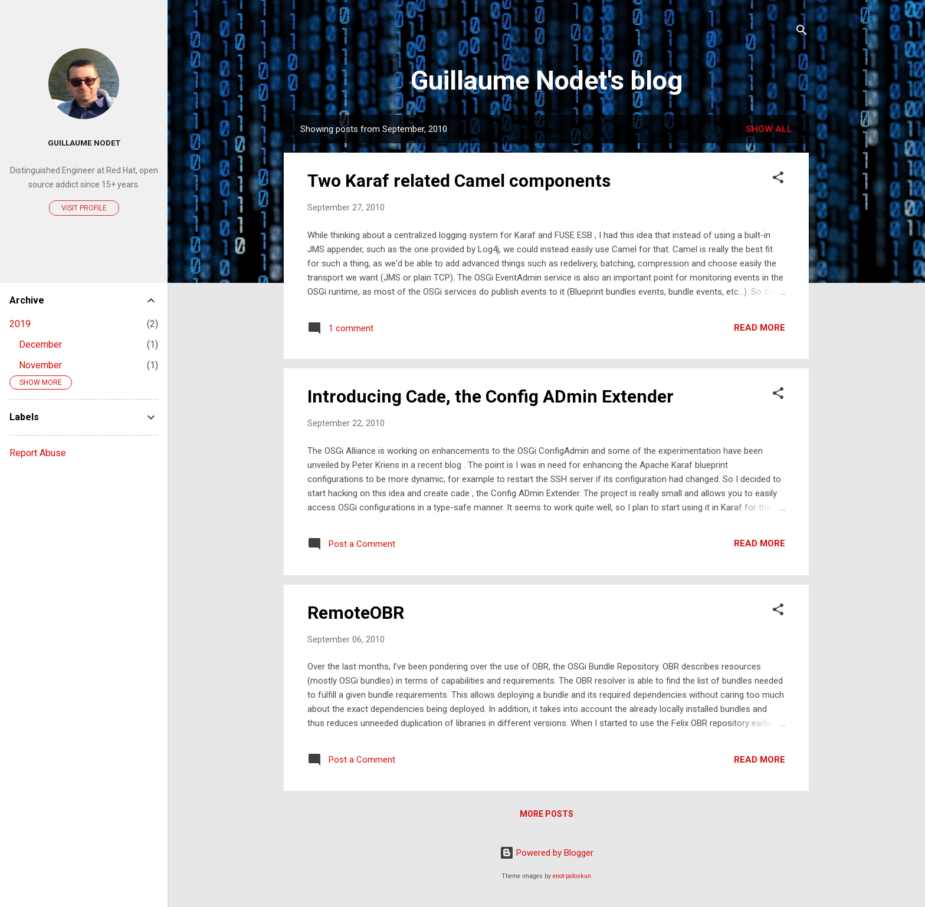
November (40, 365)
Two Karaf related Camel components (459, 180)
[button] (778, 179)
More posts (546, 814)
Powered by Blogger (546, 852)
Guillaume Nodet (84, 142)
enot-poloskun (572, 876)
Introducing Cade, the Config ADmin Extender (490, 396)
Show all (769, 129)
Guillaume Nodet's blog (547, 80)
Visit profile (84, 208)
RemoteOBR (355, 612)
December (40, 344)
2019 (20, 323)
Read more (759, 327)
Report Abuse (37, 453)
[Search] (802, 32)
